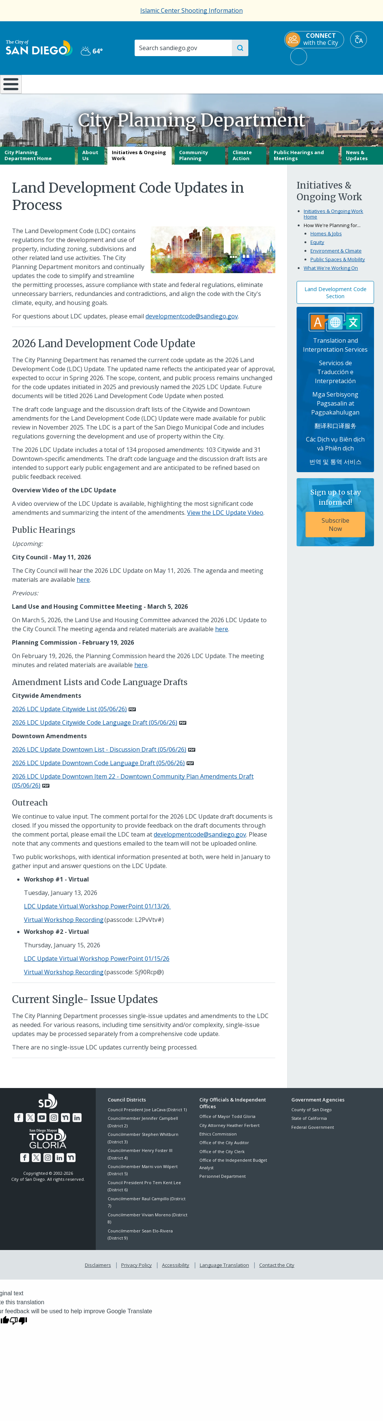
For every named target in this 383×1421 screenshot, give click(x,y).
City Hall (351, 83)
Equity (317, 247)
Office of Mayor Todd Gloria (227, 1122)
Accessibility (175, 1269)
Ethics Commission (218, 1139)
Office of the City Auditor (224, 1148)
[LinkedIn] (75, 1122)
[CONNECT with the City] (314, 39)
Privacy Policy (137, 1269)
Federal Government (312, 1132)
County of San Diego (311, 1115)
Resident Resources (109, 83)
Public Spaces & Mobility (337, 265)
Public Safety (287, 83)
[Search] (183, 48)
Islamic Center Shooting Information (191, 10)
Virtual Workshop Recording (64, 925)
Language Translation (223, 1269)
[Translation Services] (335, 327)
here (83, 585)
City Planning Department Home (28, 161)
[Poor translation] (18, 1324)
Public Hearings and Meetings (299, 161)
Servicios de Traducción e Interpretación (335, 377)
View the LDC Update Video (225, 518)
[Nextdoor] (64, 1122)
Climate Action (242, 161)
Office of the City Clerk (222, 1156)
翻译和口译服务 (335, 431)
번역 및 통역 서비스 (335, 467)
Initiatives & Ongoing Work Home (333, 219)
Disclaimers (99, 1269)
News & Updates (357, 161)
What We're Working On (331, 273)
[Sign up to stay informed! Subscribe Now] (335, 518)
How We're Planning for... (332, 230)
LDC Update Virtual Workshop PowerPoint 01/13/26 (97, 912)
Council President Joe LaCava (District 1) (147, 1115)
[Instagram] (53, 1122)
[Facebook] (20, 1122)
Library (224, 83)
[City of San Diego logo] (39, 47)
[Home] (9, 87)
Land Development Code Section (335, 298)
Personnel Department (222, 1181)
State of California (309, 1124)
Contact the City (275, 1269)
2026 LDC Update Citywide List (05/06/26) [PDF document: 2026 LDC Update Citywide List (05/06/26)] (69, 714)
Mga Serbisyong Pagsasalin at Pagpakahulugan (335, 409)
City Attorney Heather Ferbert (229, 1130)
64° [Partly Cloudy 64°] (92, 51)
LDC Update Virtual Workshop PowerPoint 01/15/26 (96, 964)
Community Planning (193, 161)
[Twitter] (31, 1122)
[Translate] (358, 39)
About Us (90, 161)
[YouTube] (42, 1122)
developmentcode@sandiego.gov (191, 322)
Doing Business (165, 83)
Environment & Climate (336, 256)
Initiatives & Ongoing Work (139, 161)
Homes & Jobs (326, 239)
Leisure (49, 83)
